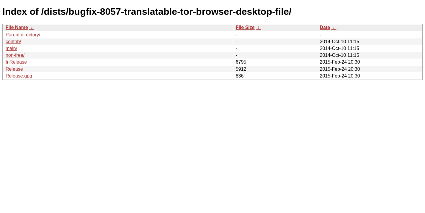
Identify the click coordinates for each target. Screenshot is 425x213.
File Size (245, 27)
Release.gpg (19, 75)
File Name (17, 27)
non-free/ (15, 55)
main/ (11, 48)
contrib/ (13, 41)
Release (14, 69)
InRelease (16, 61)
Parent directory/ (23, 34)
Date (325, 27)
